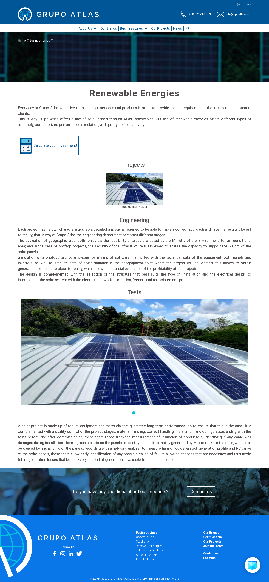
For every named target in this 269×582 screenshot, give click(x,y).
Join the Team (213, 546)
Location (209, 558)
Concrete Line (145, 537)
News (177, 28)
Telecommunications (149, 550)
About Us (88, 28)
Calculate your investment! (48, 146)
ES (243, 4)
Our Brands (109, 28)
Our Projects (160, 28)
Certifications (213, 537)
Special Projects (146, 555)
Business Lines (134, 28)
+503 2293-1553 (200, 14)
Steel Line (142, 541)
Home (22, 40)
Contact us (201, 491)
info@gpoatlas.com (238, 14)
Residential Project (134, 207)
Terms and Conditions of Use (164, 579)
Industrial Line (145, 559)
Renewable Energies (149, 546)
